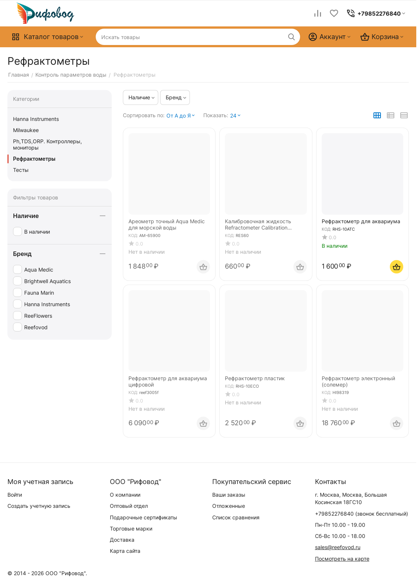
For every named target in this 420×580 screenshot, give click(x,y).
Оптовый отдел (129, 506)
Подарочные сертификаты (143, 517)
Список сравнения (236, 517)
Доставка (122, 539)
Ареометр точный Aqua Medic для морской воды (166, 224)
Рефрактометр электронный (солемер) (358, 381)
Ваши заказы (228, 494)
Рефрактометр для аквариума (361, 221)
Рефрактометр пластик (255, 378)
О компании (125, 494)
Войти (14, 494)
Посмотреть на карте (342, 558)
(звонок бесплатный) (361, 513)
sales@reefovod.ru (337, 547)
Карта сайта (125, 551)
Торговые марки (131, 528)
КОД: (133, 235)
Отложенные (228, 506)
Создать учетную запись (38, 506)
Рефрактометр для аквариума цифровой (167, 381)
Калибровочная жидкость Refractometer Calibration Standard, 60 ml (258, 224)
